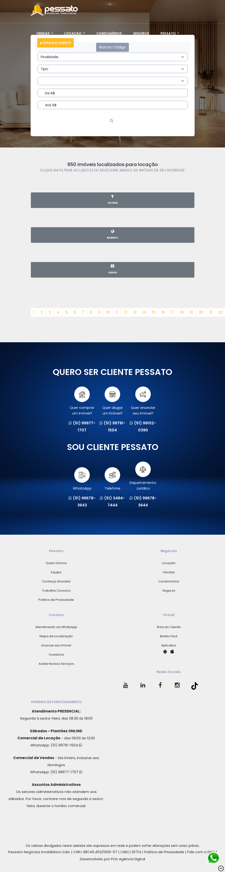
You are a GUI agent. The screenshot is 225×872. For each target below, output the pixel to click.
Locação (73, 33)
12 (125, 312)
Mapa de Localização (56, 636)
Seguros (141, 33)
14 (144, 312)
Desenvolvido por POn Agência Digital (112, 858)
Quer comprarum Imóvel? (82, 401)
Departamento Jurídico (143, 476)
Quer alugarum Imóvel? (112, 401)
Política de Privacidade (56, 599)
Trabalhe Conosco (56, 590)
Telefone (112, 479)
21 (211, 312)
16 (163, 312)
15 (153, 312)
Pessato (168, 33)
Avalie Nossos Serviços (56, 663)
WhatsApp (82, 479)
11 (117, 312)
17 (172, 312)
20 (201, 312)
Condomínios (109, 33)
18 (182, 312)
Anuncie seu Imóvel (56, 645)
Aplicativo (168, 645)
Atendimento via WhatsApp (56, 627)
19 (191, 312)
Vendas (43, 33)
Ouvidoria (56, 654)
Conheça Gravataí (56, 581)
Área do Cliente (55, 42)
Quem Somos (56, 563)
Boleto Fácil (168, 636)
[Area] (113, 57)
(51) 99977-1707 (66, 771)
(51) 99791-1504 (66, 745)
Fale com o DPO (201, 851)
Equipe (56, 572)
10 (108, 312)
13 (134, 312)
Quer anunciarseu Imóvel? (143, 401)
